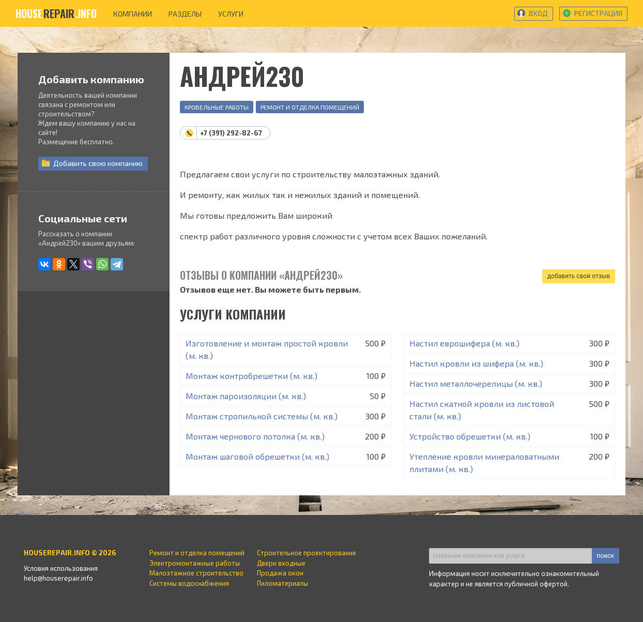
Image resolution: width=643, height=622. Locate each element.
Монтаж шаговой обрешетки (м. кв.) (257, 456)
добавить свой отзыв (578, 276)
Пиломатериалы (282, 583)
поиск (605, 555)
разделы (185, 13)
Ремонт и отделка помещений (310, 107)
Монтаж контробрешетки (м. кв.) (251, 376)
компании (132, 13)
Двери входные (281, 563)
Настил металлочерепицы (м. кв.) (475, 383)
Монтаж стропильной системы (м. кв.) (262, 416)
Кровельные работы (217, 107)
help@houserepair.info (58, 578)
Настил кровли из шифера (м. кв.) (476, 363)
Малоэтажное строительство (196, 573)
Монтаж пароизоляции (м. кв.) (246, 396)
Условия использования (61, 568)
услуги (230, 13)
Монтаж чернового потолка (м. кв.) (255, 436)
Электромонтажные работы (194, 563)
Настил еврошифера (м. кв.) (464, 343)
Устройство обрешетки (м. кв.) (469, 436)
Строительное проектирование (306, 553)
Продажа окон (280, 573)
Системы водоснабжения (189, 583)
